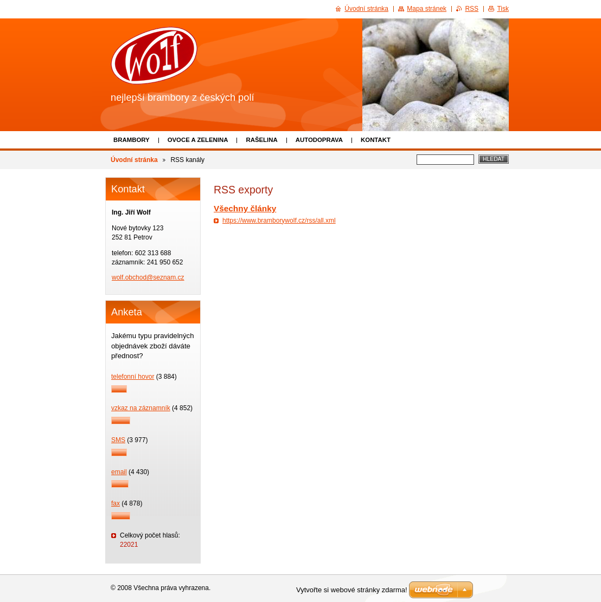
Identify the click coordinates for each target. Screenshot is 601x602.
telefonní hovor (132, 376)
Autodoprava (319, 140)
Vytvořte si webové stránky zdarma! (351, 590)
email (119, 472)
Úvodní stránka (134, 160)
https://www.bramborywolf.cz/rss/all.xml (279, 220)
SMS (118, 440)
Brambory (131, 140)
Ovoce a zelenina (198, 140)
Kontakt (376, 140)
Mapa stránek (426, 8)
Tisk (503, 8)
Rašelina (261, 140)
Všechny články (245, 208)
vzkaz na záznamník (140, 408)
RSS (471, 8)
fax (115, 503)
